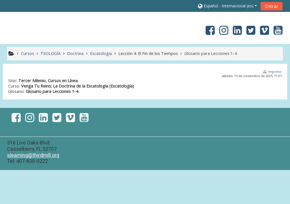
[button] (227, 5)
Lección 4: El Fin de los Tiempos (148, 53)
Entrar (271, 6)
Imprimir (275, 71)
